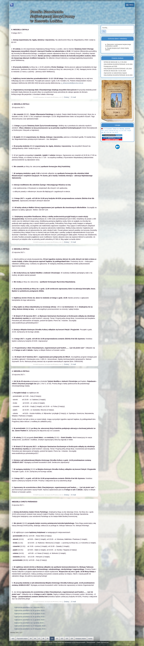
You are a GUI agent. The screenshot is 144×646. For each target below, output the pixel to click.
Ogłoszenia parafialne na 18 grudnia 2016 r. (29, 617)
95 (31, 638)
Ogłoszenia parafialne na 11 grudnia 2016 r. (29, 620)
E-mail (72, 97)
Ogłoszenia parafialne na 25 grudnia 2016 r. (29, 613)
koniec (90, 638)
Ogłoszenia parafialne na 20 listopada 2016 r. (30, 629)
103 (67, 638)
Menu (129, 5)
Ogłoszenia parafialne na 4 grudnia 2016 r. (29, 623)
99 (47, 638)
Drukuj (65, 97)
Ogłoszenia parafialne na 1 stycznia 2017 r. (29, 607)
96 (35, 638)
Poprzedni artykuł (22, 638)
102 (62, 638)
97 (39, 638)
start (13, 638)
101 (57, 638)
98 (43, 638)
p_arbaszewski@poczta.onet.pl (72, 83)
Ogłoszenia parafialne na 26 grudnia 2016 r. (29, 610)
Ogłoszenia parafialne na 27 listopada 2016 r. (30, 626)
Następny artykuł (81, 638)
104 (72, 638)
